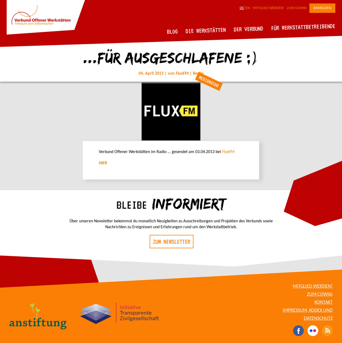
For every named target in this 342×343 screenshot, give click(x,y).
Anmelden (322, 8)
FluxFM (228, 152)
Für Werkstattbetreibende (303, 26)
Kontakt (323, 302)
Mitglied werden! (268, 8)
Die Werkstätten (206, 30)
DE (242, 8)
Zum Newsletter (171, 241)
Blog (172, 31)
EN (248, 8)
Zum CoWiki (297, 8)
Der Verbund (248, 29)
